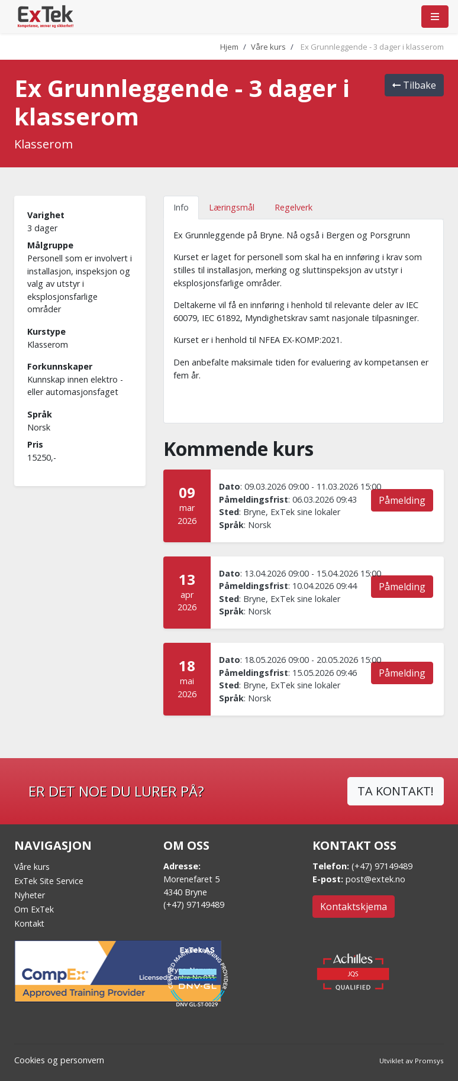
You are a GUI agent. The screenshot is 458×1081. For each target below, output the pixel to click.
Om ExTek (34, 909)
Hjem (229, 46)
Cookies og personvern (59, 1060)
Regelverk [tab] (293, 207)
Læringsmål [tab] (231, 207)
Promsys (429, 1060)
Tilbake (414, 85)
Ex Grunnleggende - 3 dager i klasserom (372, 46)
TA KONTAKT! (395, 791)
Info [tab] (181, 207)
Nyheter (29, 895)
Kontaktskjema (353, 906)
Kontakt (29, 923)
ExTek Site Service (48, 880)
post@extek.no (375, 879)
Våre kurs (268, 46)
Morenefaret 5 (191, 879)
